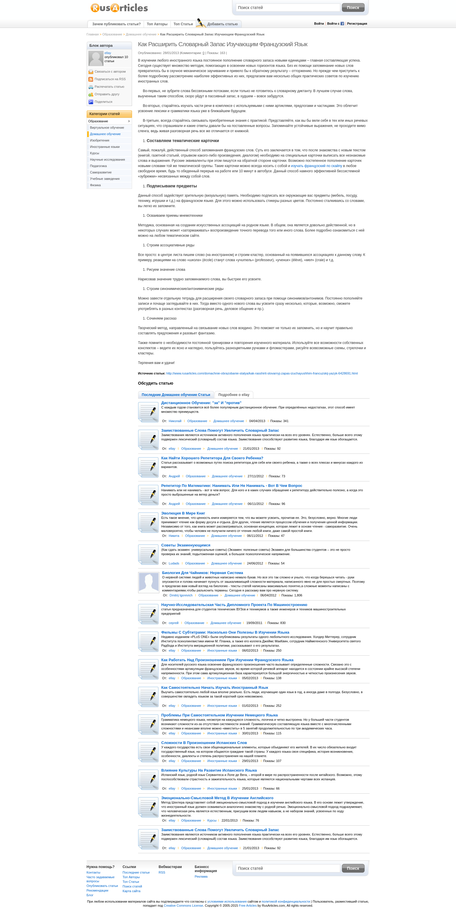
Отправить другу (107, 94)
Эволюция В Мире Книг (183, 513)
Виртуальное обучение (107, 127)
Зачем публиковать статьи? (116, 24)
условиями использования (227, 901)
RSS (162, 872)
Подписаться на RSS (110, 79)
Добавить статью (222, 24)
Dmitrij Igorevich (181, 595)
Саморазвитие (101, 172)
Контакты (94, 872)
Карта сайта (131, 891)
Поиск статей (132, 886)
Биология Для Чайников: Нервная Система (202, 573)
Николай (175, 421)
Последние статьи (136, 872)
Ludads (174, 563)
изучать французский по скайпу (316, 166)
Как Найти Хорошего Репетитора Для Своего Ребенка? (212, 458)
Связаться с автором (110, 71)
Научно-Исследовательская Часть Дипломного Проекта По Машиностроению (234, 605)
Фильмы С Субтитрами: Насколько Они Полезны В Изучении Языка (225, 632)
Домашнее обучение (141, 34)
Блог (90, 895)
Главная (93, 34)
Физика (95, 185)
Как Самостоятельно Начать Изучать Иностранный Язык (214, 688)
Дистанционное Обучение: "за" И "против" (201, 403)
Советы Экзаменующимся (186, 545)
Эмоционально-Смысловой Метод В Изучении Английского (217, 798)
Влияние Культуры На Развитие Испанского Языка (209, 770)
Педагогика (98, 166)
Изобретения (99, 140)
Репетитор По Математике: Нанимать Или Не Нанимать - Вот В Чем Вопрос (231, 486)
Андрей (174, 476)
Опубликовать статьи (102, 886)
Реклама (201, 876)
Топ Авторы (157, 24)
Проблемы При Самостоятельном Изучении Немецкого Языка (219, 715)
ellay (172, 448)
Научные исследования (107, 159)
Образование (112, 34)
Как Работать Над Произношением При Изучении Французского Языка (227, 660)
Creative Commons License (183, 905)
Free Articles (248, 905)
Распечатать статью (109, 86)
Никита (174, 535)
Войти (319, 23)
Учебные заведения (105, 178)
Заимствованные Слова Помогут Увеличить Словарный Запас (220, 430)
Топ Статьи (183, 24)
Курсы (211, 820)
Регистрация (357, 23)
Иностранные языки (222, 650)
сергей (174, 623)
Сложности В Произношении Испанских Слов (204, 743)
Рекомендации (97, 890)
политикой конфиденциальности (286, 901)
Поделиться (104, 101)
